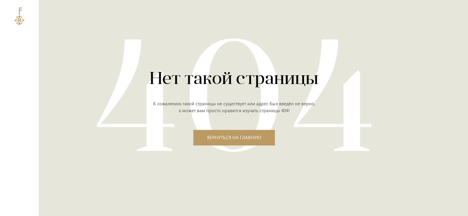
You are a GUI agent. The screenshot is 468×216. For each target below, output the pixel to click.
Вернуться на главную (234, 137)
